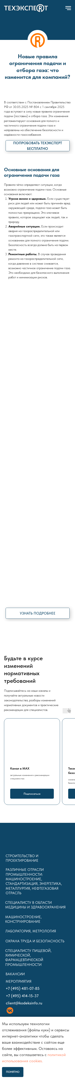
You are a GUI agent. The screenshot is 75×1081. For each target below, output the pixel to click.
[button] (38, 145)
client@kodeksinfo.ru (24, 1003)
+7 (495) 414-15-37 (22, 995)
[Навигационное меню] (68, 8)
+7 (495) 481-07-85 (23, 988)
